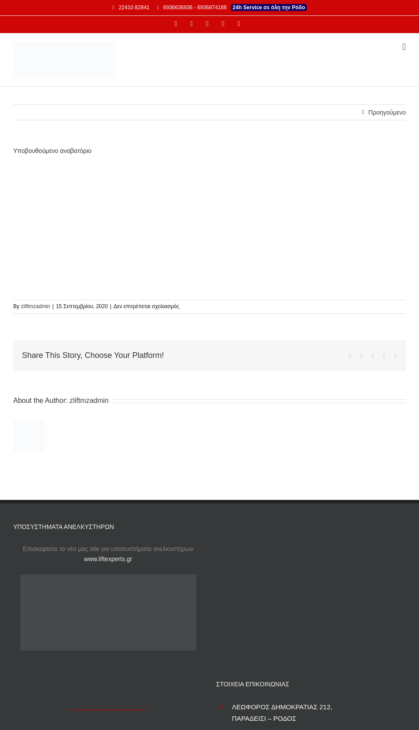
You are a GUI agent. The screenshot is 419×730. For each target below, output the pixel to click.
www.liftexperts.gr (108, 558)
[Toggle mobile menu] (404, 47)
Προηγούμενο (387, 112)
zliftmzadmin (35, 306)
